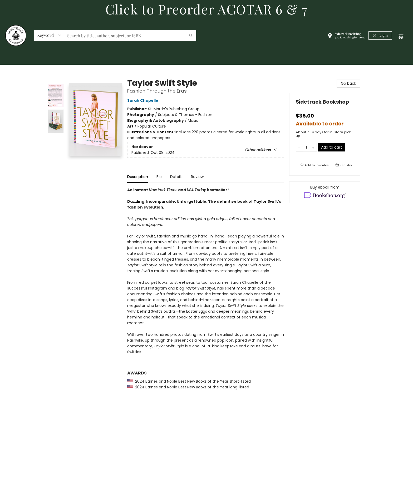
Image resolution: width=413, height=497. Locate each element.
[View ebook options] (324, 192)
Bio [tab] (159, 176)
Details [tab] (176, 176)
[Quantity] (306, 147)
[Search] (191, 35)
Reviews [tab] (198, 176)
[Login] (380, 35)
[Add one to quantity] (313, 147)
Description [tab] (137, 176)
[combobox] (49, 35)
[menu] (206, 59)
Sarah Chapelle (143, 100)
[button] (346, 36)
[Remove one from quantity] (299, 147)
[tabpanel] (205, 294)
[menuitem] (13, 59)
